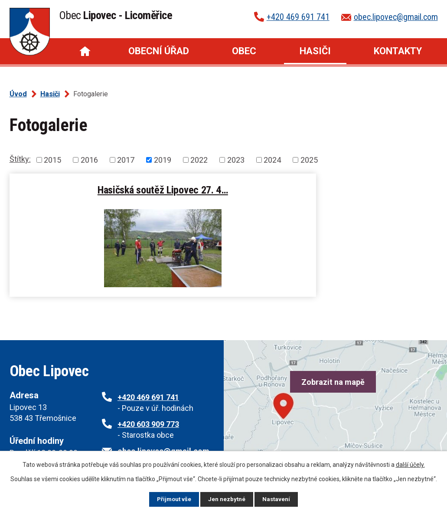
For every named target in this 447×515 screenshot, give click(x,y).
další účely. (410, 464)
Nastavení (277, 498)
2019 (162, 159)
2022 (199, 159)
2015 (52, 159)
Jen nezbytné (227, 498)
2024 (272, 159)
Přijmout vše (174, 498)
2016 (89, 159)
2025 (309, 159)
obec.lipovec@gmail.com (396, 17)
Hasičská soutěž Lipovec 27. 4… (114, 190)
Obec (244, 51)
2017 (125, 159)
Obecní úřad (158, 51)
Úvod (85, 51)
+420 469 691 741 (298, 17)
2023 (236, 159)
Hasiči (315, 51)
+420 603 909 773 (148, 424)
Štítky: (20, 159)
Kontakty (398, 51)
